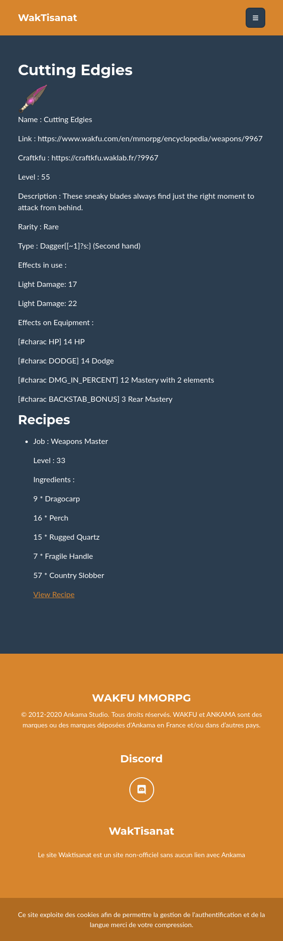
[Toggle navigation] (255, 18)
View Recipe (54, 594)
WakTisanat (48, 17)
